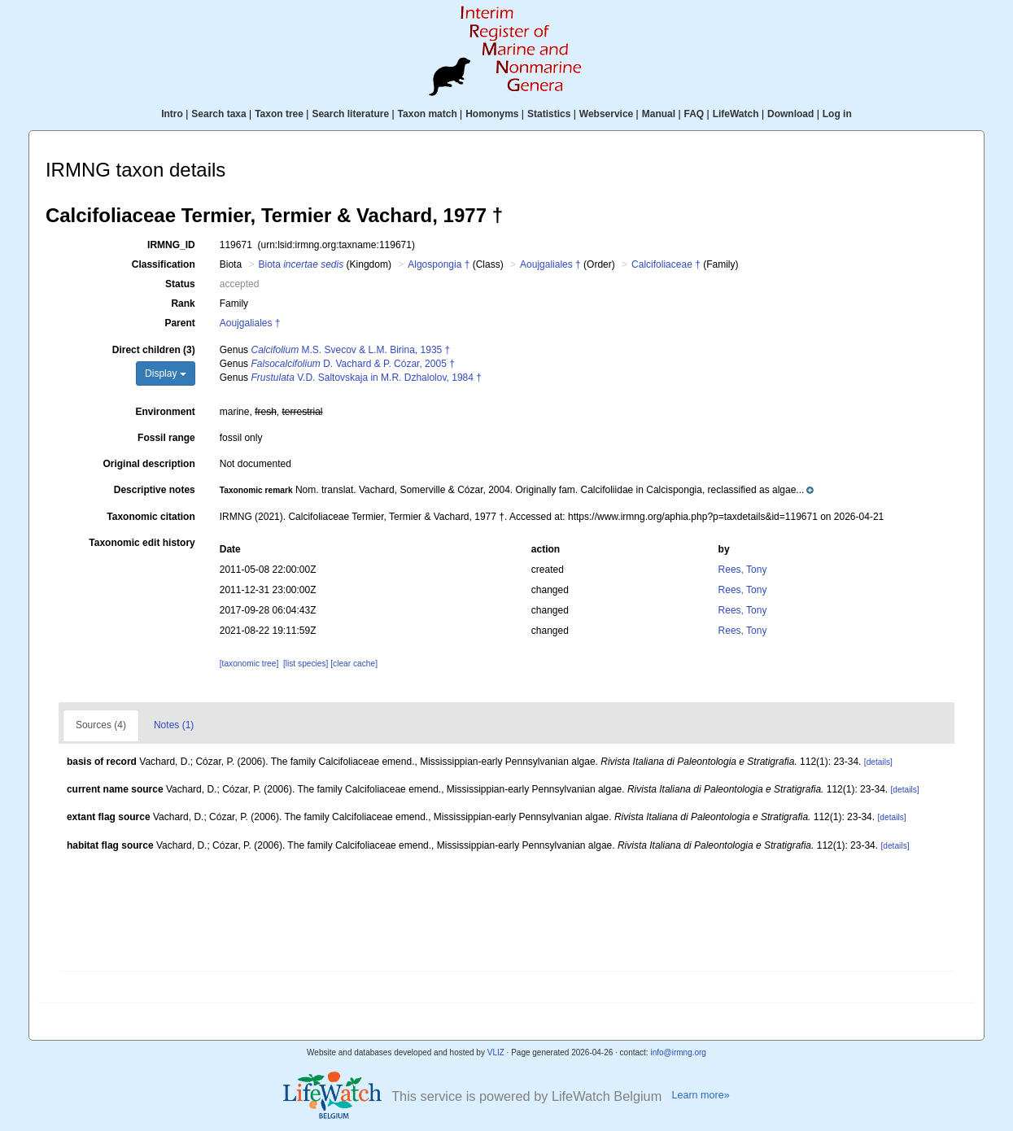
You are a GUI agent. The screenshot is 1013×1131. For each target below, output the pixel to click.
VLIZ (495, 1052)
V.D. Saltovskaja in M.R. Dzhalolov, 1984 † (366, 377)
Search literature (350, 114)
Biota (300, 264)
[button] (517, 490)
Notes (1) (174, 725)
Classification (163, 264)
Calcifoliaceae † (666, 264)
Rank (182, 303)
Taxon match (427, 114)
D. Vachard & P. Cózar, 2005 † (352, 363)
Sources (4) (101, 725)
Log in (837, 114)
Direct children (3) (153, 350)
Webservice (606, 114)
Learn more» (700, 1095)
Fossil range (166, 437)
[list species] (305, 663)
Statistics (548, 114)
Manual (658, 114)
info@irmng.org (678, 1052)
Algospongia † (438, 264)
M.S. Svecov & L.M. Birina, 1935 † (350, 350)
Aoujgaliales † (550, 264)
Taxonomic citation (150, 516)
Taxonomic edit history (141, 542)
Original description (148, 463)
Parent (179, 323)
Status (180, 284)
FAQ (694, 114)
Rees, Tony (742, 569)
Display (165, 373)
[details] (878, 762)
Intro (172, 114)
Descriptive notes (154, 490)
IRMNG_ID (171, 245)
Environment (164, 411)
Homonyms (491, 114)
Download (790, 114)
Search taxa (218, 114)
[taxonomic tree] (249, 663)
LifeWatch (736, 114)
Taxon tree (279, 114)
